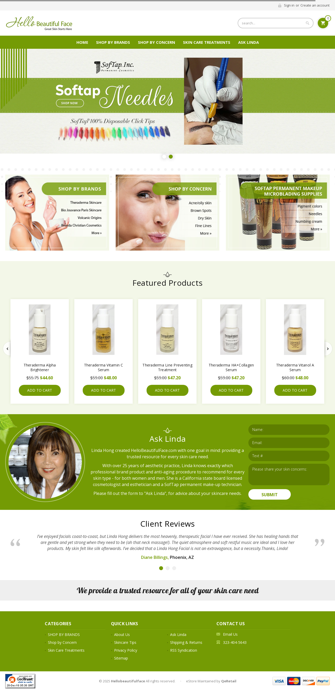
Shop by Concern (156, 42)
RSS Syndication (183, 650)
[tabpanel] (167, 101)
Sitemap (121, 658)
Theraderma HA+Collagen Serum (231, 367)
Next (329, 348)
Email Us (230, 634)
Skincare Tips (125, 642)
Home (82, 42)
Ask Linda (248, 42)
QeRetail (228, 681)
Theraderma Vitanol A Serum (295, 367)
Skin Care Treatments (206, 42)
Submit (269, 495)
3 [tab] (174, 568)
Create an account (315, 5)
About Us (122, 634)
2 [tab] (171, 157)
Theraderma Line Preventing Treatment (167, 367)
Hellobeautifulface (128, 681)
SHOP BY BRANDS (113, 42)
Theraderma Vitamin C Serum (103, 367)
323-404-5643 (235, 642)
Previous (7, 348)
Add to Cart (39, 390)
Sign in (289, 5)
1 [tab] (164, 157)
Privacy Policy (125, 650)
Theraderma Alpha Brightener (40, 367)
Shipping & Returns (186, 642)
